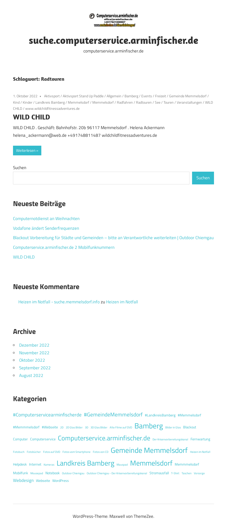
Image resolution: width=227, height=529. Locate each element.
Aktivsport (52, 96)
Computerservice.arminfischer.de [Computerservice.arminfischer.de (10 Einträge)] (104, 438)
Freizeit (160, 96)
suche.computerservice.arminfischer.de (113, 40)
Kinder (27, 102)
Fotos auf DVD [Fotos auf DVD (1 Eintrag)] (51, 452)
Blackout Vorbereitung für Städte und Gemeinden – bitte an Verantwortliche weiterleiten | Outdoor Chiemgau (113, 237)
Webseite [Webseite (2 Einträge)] (43, 480)
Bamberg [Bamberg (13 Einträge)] (148, 425)
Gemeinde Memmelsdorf (188, 96)
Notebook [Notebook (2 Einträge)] (52, 473)
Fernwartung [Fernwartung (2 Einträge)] (200, 439)
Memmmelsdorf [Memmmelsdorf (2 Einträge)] (187, 464)
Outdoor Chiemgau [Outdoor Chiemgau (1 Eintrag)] (73, 473)
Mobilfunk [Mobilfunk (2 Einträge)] (20, 473)
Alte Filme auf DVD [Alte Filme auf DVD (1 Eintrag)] (121, 427)
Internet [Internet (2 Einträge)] (35, 464)
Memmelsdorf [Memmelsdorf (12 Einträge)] (151, 462)
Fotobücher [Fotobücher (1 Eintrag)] (34, 452)
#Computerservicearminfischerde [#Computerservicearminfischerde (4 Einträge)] (47, 414)
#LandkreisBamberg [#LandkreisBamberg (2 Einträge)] (160, 415)
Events (146, 96)
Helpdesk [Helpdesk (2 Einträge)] (20, 464)
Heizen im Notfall (122, 302)
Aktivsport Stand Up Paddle (83, 96)
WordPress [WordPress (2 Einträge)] (60, 480)
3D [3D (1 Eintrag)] (86, 427)
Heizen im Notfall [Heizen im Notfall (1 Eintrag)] (200, 452)
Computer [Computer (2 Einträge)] (20, 439)
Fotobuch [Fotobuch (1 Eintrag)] (18, 452)
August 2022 (31, 375)
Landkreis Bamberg (50, 102)
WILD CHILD (31, 116)
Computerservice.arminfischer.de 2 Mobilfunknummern (64, 247)
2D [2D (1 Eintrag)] (62, 427)
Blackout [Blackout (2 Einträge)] (189, 427)
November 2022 (34, 352)
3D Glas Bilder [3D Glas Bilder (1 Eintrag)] (99, 427)
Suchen (19, 167)
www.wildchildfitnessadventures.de (52, 108)
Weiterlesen (25, 150)
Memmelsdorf (78, 102)
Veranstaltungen (189, 102)
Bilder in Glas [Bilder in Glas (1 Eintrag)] (173, 427)
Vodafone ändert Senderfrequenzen (46, 228)
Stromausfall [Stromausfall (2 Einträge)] (159, 473)
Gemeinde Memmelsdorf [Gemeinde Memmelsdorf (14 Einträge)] (149, 450)
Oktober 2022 (32, 360)
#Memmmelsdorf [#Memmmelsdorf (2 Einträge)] (26, 427)
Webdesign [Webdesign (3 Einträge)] (23, 480)
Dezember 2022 (34, 345)
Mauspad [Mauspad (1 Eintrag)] (122, 465)
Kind (16, 102)
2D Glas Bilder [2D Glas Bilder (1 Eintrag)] (74, 427)
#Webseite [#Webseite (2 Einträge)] (50, 427)
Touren (168, 102)
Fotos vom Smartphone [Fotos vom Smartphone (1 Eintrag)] (76, 452)
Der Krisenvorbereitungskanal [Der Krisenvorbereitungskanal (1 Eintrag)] (170, 439)
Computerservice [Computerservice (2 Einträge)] (43, 439)
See (157, 102)
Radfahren (125, 102)
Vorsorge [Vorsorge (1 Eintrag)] (199, 473)
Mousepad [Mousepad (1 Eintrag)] (36, 473)
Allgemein (114, 96)
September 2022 (35, 367)
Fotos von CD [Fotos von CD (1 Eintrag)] (100, 452)
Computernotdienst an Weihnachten (46, 218)
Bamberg (131, 96)
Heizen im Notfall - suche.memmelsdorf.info (59, 302)
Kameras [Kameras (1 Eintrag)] (49, 465)
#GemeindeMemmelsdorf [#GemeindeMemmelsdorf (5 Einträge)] (113, 414)
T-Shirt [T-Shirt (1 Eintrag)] (175, 473)
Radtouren (144, 102)
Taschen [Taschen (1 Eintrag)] (187, 473)
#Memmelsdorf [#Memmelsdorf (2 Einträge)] (189, 415)
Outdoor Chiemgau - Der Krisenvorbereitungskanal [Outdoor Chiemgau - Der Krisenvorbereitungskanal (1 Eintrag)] (117, 473)
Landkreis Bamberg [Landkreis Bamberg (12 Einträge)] (85, 462)
